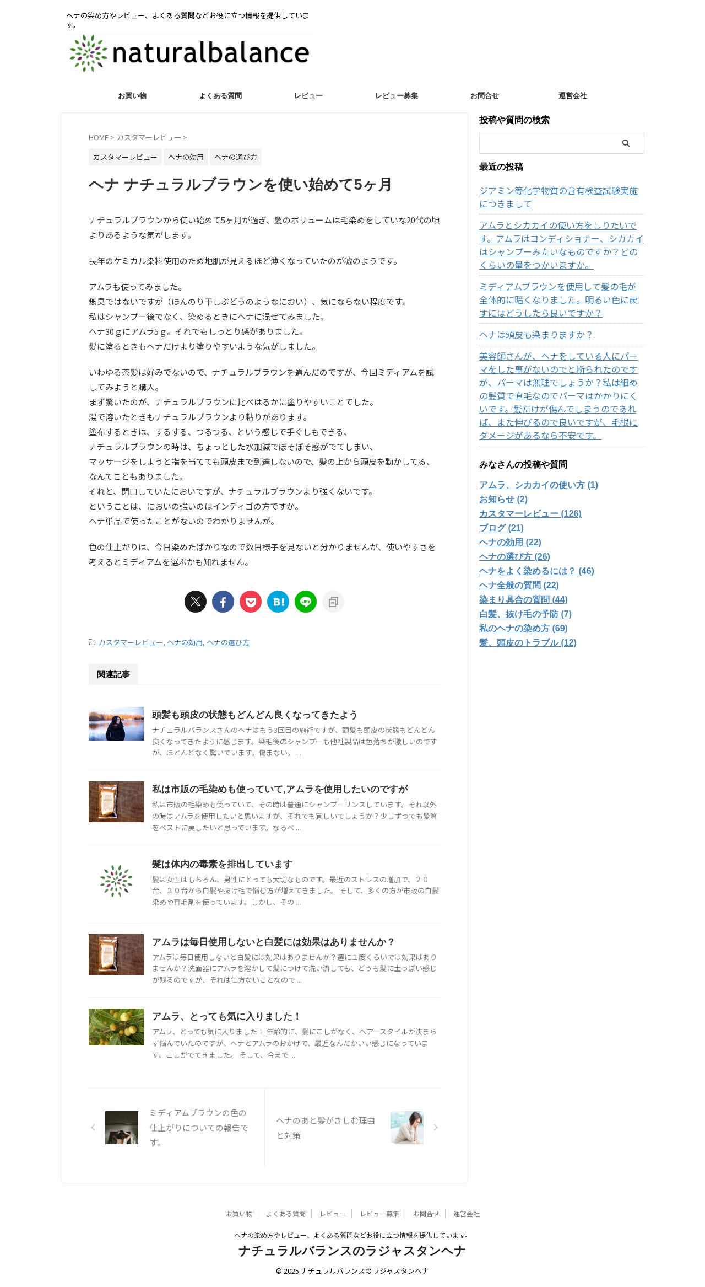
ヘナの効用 (185, 641)
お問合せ (484, 96)
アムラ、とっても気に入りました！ (222, 1016)
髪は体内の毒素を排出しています (218, 863)
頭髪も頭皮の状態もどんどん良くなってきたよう (249, 713)
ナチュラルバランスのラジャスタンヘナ (352, 1251)
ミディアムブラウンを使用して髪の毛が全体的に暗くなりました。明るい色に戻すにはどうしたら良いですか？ (560, 299)
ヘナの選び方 (228, 641)
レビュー (308, 96)
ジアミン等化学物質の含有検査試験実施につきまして (560, 197)
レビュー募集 (396, 96)
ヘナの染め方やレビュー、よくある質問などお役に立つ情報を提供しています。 (352, 1235)
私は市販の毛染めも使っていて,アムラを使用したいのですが (272, 788)
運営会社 (572, 96)
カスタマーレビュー (131, 641)
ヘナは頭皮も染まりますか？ (529, 334)
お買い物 (132, 96)
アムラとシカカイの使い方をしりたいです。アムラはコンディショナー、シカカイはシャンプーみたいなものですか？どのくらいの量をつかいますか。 (560, 244)
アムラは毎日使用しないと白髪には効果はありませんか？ (266, 941)
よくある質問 (220, 96)
